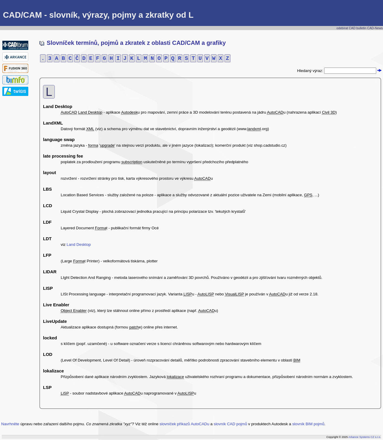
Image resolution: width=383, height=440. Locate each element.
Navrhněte (10, 424)
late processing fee (63, 155)
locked (50, 337)
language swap (59, 139)
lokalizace (53, 370)
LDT (47, 238)
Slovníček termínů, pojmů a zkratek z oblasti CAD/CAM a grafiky (132, 43)
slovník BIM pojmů (308, 424)
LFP (47, 255)
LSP (47, 387)
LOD (47, 354)
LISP (48, 288)
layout (49, 172)
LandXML (53, 122)
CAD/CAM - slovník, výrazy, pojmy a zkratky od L (98, 14)
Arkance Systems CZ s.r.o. (365, 437)
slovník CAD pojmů (230, 424)
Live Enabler (56, 304)
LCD (47, 205)
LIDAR (50, 271)
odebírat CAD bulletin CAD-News (359, 28)
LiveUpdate (55, 321)
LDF (47, 222)
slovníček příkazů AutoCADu (184, 424)
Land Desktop (57, 106)
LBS (47, 189)
